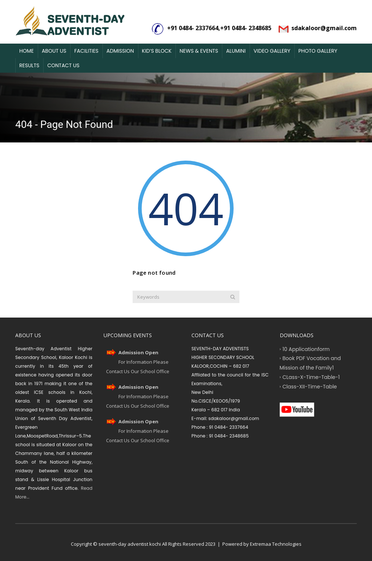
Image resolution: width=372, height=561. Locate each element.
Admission (120, 51)
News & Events (198, 51)
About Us (54, 51)
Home (26, 51)
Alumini (236, 51)
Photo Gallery (317, 51)
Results (29, 65)
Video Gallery (272, 51)
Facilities (86, 51)
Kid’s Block (157, 51)
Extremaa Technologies (276, 544)
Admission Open (138, 352)
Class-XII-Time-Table (310, 386)
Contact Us (63, 65)
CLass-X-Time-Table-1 (311, 376)
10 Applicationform (306, 348)
